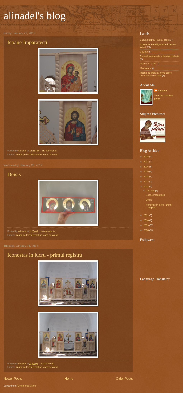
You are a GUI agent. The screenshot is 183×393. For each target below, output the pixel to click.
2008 (146, 230)
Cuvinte (144, 51)
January (150, 190)
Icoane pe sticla (148, 63)
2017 (146, 161)
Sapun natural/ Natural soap (154, 39)
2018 (146, 156)
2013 (146, 181)
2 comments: (48, 363)
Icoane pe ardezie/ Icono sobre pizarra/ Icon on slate (156, 74)
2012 (146, 186)
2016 (146, 166)
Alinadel (162, 90)
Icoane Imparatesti (27, 42)
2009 (146, 225)
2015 (146, 171)
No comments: (50, 150)
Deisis (14, 174)
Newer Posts (13, 378)
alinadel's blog (35, 15)
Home (69, 378)
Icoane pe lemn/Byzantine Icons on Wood (36, 154)
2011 (146, 215)
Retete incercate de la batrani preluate (159, 56)
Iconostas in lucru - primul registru (44, 255)
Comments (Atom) (27, 385)
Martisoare (145, 68)
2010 (146, 220)
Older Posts (124, 378)
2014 (146, 176)
